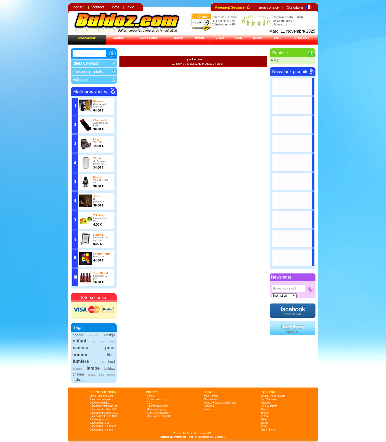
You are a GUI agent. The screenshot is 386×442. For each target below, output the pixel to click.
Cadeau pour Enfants (273, 396)
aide (131, 7)
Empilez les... (100, 256)
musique (77, 368)
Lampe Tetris (102, 253)
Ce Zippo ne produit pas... (99, 162)
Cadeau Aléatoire (99, 402)
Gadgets (118, 37)
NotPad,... (99, 234)
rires (83, 380)
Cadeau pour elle (99, 422)
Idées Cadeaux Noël (101, 396)
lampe (93, 368)
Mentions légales (156, 409)
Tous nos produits (88, 71)
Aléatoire (80, 80)
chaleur (78, 374)
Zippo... (98, 158)
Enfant (220, 37)
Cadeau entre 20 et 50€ (103, 409)
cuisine (94, 335)
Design (257, 37)
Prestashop (180, 437)
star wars (108, 341)
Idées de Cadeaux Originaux (220, 402)
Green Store (301, 37)
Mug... (97, 139)
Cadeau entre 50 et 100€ (104, 412)
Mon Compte (211, 396)
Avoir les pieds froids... (100, 124)
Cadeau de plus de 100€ (103, 416)
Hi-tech (199, 37)
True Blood (100, 273)
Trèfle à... (99, 215)
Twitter (207, 409)
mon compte (269, 7)
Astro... (98, 196)
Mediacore (220, 437)
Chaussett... (101, 120)
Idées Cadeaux (87, 37)
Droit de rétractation (158, 412)
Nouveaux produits (290, 71)
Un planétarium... (100, 200)
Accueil (151, 396)
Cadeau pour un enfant (103, 426)
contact (98, 7)
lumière (81, 361)
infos (116, 7)
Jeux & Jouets (148, 37)
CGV (150, 402)
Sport (276, 37)
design (109, 335)
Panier (278, 52)
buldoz (109, 368)
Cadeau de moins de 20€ (104, 406)
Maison (178, 37)
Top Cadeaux (268, 399)
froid (111, 362)
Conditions (295, 7)
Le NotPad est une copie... (100, 238)
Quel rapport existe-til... (99, 105)
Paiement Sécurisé (230, 7)
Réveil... (98, 177)
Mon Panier (210, 399)
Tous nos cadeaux (100, 399)
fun (93, 341)
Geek (238, 37)
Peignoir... (100, 101)
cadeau (78, 335)
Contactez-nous (156, 399)
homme (98, 362)
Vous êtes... (99, 142)
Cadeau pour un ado (101, 429)
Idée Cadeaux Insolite (159, 416)
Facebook (209, 406)
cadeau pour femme (101, 374)
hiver (111, 355)
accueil (79, 7)
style (76, 380)
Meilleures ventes (90, 91)
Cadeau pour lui (99, 419)
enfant (79, 340)
